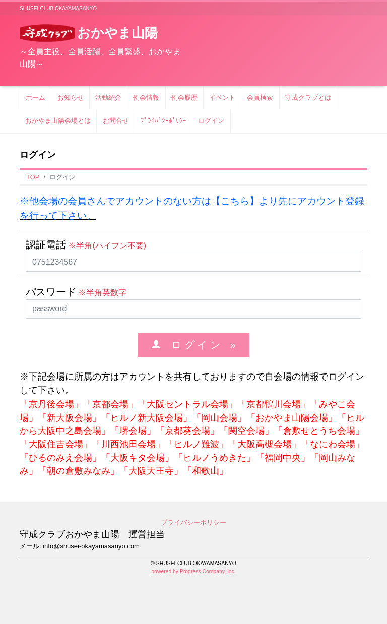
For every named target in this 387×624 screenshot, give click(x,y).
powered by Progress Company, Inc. (193, 571)
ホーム (35, 97)
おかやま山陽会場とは (58, 120)
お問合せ (116, 120)
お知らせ (70, 97)
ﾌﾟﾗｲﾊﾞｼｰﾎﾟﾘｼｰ (163, 120)
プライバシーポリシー (193, 522)
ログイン (211, 120)
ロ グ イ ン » (198, 344)
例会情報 (146, 97)
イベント (222, 97)
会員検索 (260, 97)
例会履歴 (184, 97)
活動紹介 (108, 97)
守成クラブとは (308, 97)
